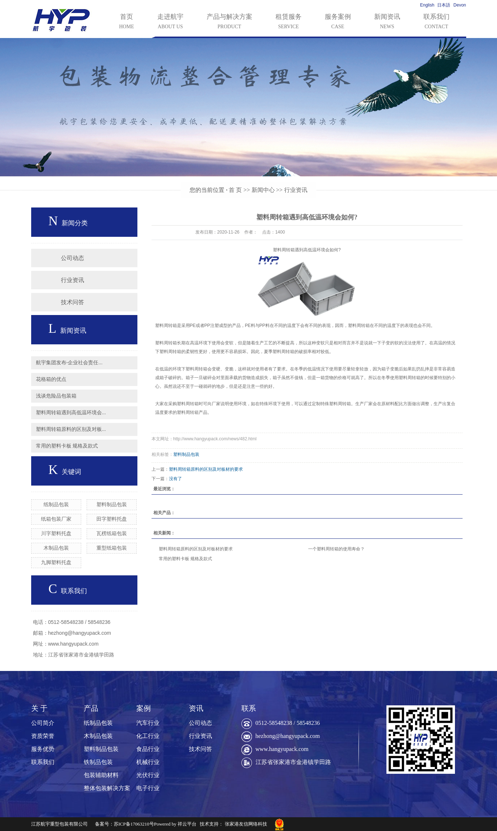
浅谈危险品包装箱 (56, 396)
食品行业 (148, 749)
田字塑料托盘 (111, 519)
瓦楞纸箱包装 (111, 533)
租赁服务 (289, 22)
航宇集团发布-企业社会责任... (69, 362)
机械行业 (148, 762)
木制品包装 (56, 548)
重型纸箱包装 (111, 548)
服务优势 (42, 749)
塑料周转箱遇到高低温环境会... (71, 412)
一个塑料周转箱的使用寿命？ (336, 548)
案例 (143, 708)
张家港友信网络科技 (246, 824)
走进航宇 (170, 22)
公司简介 (42, 723)
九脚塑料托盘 (56, 562)
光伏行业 (148, 775)
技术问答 (72, 302)
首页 (126, 22)
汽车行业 (148, 723)
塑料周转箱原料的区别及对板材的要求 (206, 469)
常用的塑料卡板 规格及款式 (67, 446)
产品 (91, 708)
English (427, 5)
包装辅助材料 (101, 775)
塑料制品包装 (111, 504)
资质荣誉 (42, 736)
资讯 (196, 708)
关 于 (39, 708)
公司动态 (72, 258)
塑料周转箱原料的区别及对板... (71, 429)
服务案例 (338, 22)
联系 (248, 708)
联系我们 (436, 22)
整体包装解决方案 (107, 788)
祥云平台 (187, 824)
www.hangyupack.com (282, 749)
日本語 (443, 5)
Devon (459, 5)
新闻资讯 (387, 22)
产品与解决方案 (229, 22)
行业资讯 (295, 190)
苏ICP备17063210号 (134, 824)
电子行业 (148, 788)
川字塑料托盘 (56, 533)
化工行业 (148, 736)
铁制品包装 (98, 762)
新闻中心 (263, 190)
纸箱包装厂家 (56, 519)
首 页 (235, 190)
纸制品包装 (56, 504)
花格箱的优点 (51, 379)
